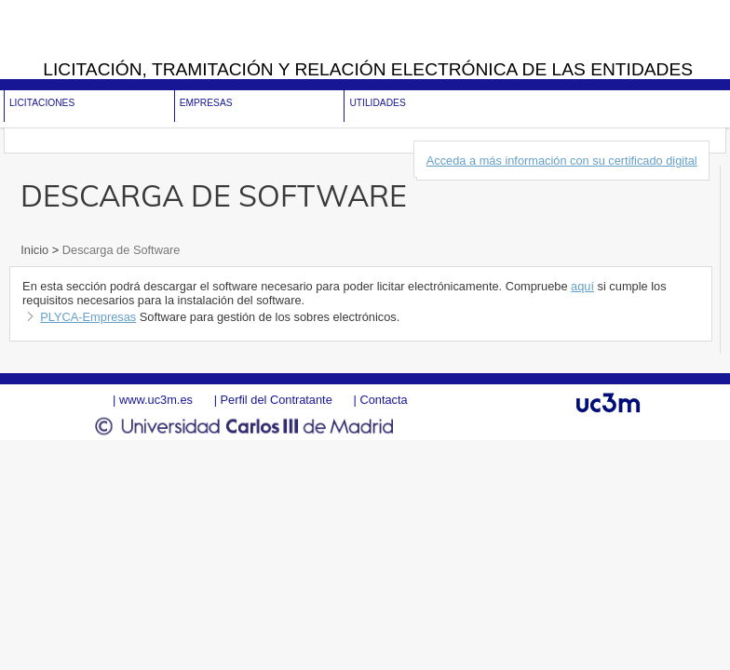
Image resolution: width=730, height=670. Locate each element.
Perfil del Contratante (276, 400)
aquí (582, 286)
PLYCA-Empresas (88, 317)
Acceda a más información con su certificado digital (561, 161)
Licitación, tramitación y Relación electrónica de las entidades (368, 69)
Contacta (383, 400)
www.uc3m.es (156, 400)
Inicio (35, 250)
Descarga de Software (119, 250)
